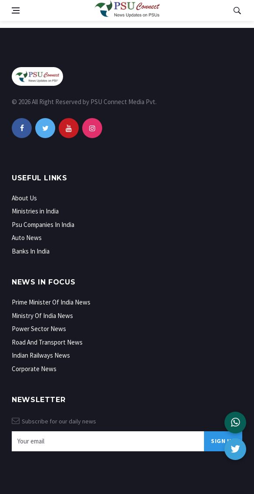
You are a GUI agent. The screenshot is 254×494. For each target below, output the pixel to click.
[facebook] (22, 128)
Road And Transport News (47, 342)
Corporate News (34, 369)
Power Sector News (39, 329)
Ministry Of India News (42, 315)
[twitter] (45, 128)
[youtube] (69, 128)
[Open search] (237, 10)
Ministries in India (35, 211)
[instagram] (92, 128)
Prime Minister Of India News (51, 302)
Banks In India (31, 251)
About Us (24, 198)
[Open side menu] (16, 10)
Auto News (27, 237)
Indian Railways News (41, 355)
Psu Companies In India (43, 224)
